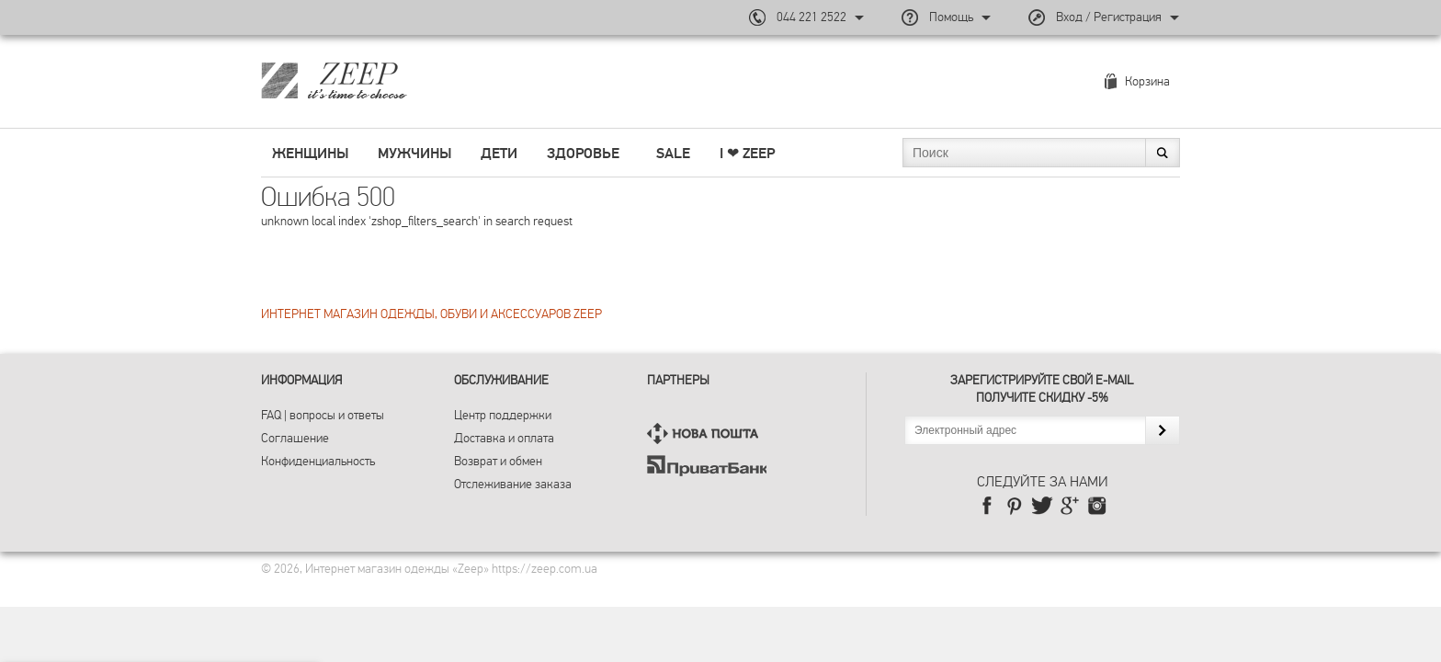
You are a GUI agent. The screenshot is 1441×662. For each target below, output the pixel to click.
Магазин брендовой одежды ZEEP (366, 80)
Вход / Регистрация (1109, 17)
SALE (673, 153)
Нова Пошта (706, 433)
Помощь (951, 17)
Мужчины (414, 153)
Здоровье (583, 153)
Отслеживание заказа (513, 484)
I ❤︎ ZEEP (747, 153)
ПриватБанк (706, 466)
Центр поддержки (502, 415)
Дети (499, 153)
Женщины (310, 153)
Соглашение (295, 438)
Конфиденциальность (318, 461)
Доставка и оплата (504, 438)
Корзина (1147, 81)
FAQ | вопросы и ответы (322, 415)
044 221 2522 (811, 17)
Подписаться (1162, 430)
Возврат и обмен (498, 461)
